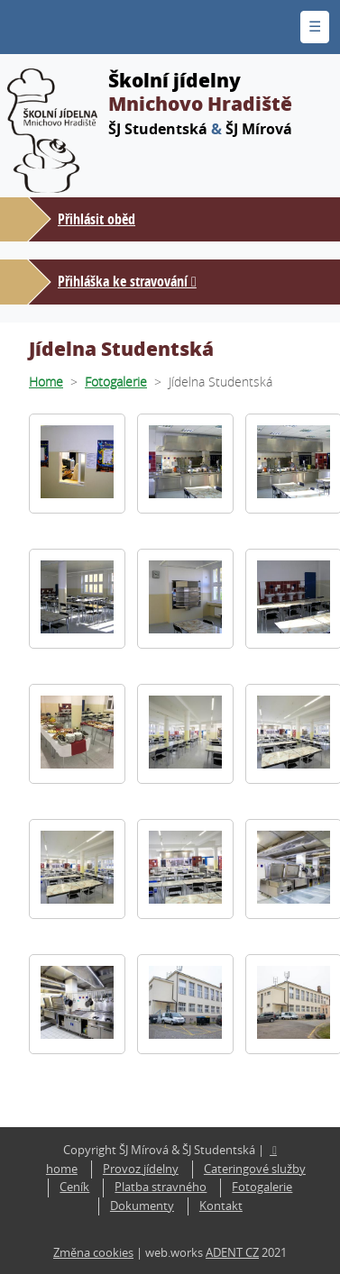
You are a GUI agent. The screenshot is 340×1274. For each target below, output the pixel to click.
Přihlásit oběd (96, 219)
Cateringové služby (255, 1169)
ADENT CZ (232, 1252)
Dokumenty (142, 1206)
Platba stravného (161, 1187)
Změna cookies (93, 1252)
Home (46, 381)
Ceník (74, 1187)
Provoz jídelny (141, 1169)
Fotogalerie (116, 381)
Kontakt (221, 1206)
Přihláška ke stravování (123, 281)
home (62, 1169)
